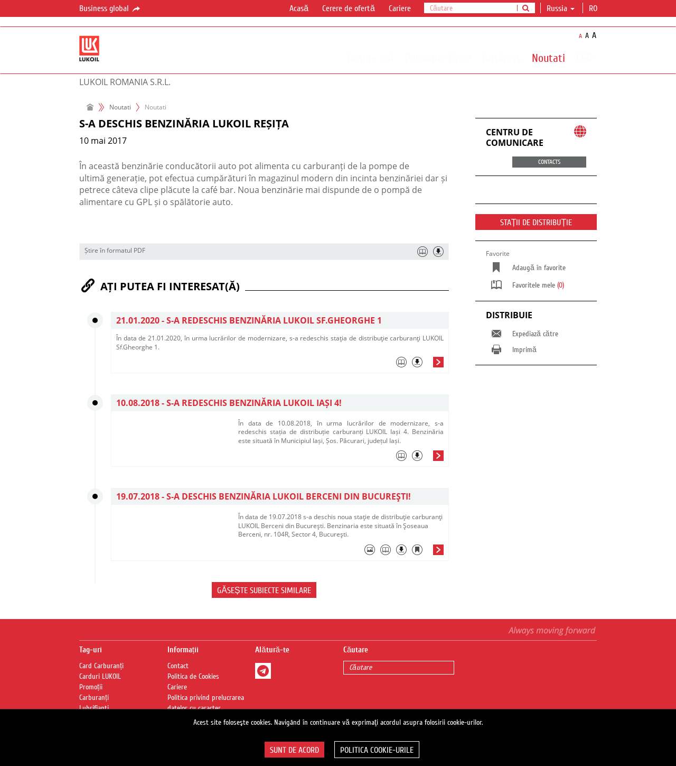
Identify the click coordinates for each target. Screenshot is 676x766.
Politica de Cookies (193, 676)
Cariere (400, 8)
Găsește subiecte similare (264, 590)
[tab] (280, 365)
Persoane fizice (438, 57)
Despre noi (370, 57)
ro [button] (594, 8)
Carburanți (94, 698)
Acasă (298, 8)
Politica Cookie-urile (377, 750)
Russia (561, 8)
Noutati (548, 57)
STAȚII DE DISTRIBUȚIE (536, 222)
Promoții (90, 687)
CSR (584, 57)
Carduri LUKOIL (100, 676)
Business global (110, 9)
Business (501, 57)
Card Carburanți (101, 666)
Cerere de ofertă (348, 8)
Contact (178, 666)
